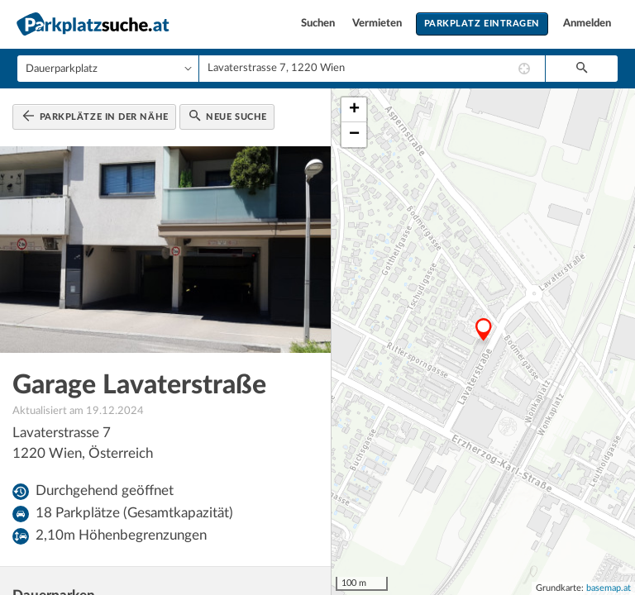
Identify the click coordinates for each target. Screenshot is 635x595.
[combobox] (372, 69)
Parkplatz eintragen (482, 23)
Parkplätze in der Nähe (95, 115)
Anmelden (587, 23)
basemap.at (608, 588)
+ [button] (354, 110)
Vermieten (378, 23)
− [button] (354, 134)
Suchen (319, 23)
